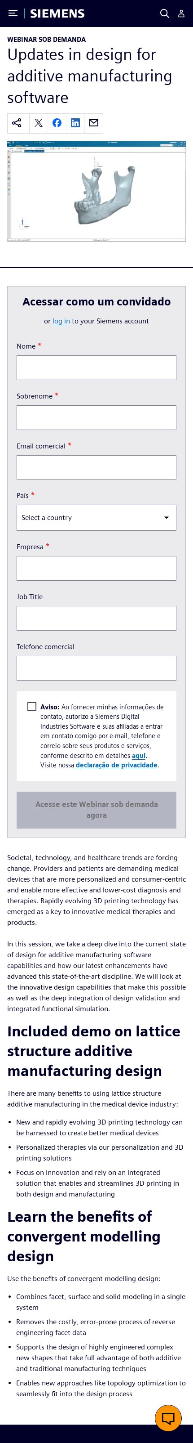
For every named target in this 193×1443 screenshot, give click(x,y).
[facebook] (57, 123)
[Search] (165, 13)
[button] (168, 1418)
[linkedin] (75, 123)
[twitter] (39, 123)
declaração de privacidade (117, 765)
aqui (138, 755)
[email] (94, 123)
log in (61, 321)
